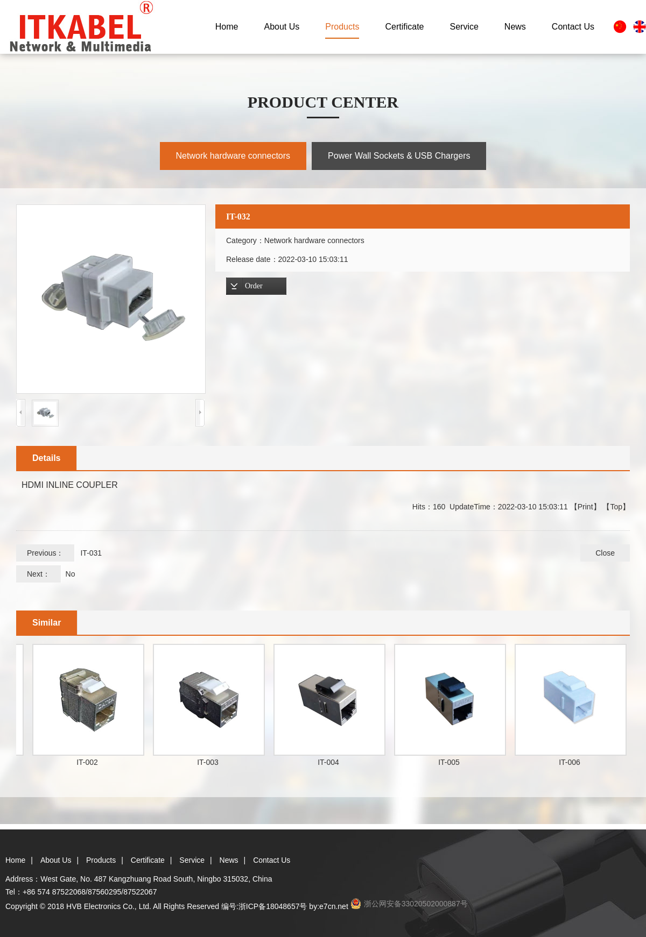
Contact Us (573, 26)
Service (464, 26)
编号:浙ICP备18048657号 (264, 906)
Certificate (404, 26)
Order (254, 286)
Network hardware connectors (233, 155)
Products (342, 26)
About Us (282, 26)
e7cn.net (333, 906)
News (515, 26)
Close (605, 553)
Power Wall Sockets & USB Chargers (399, 155)
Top (616, 506)
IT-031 (91, 553)
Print (585, 506)
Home (226, 26)
